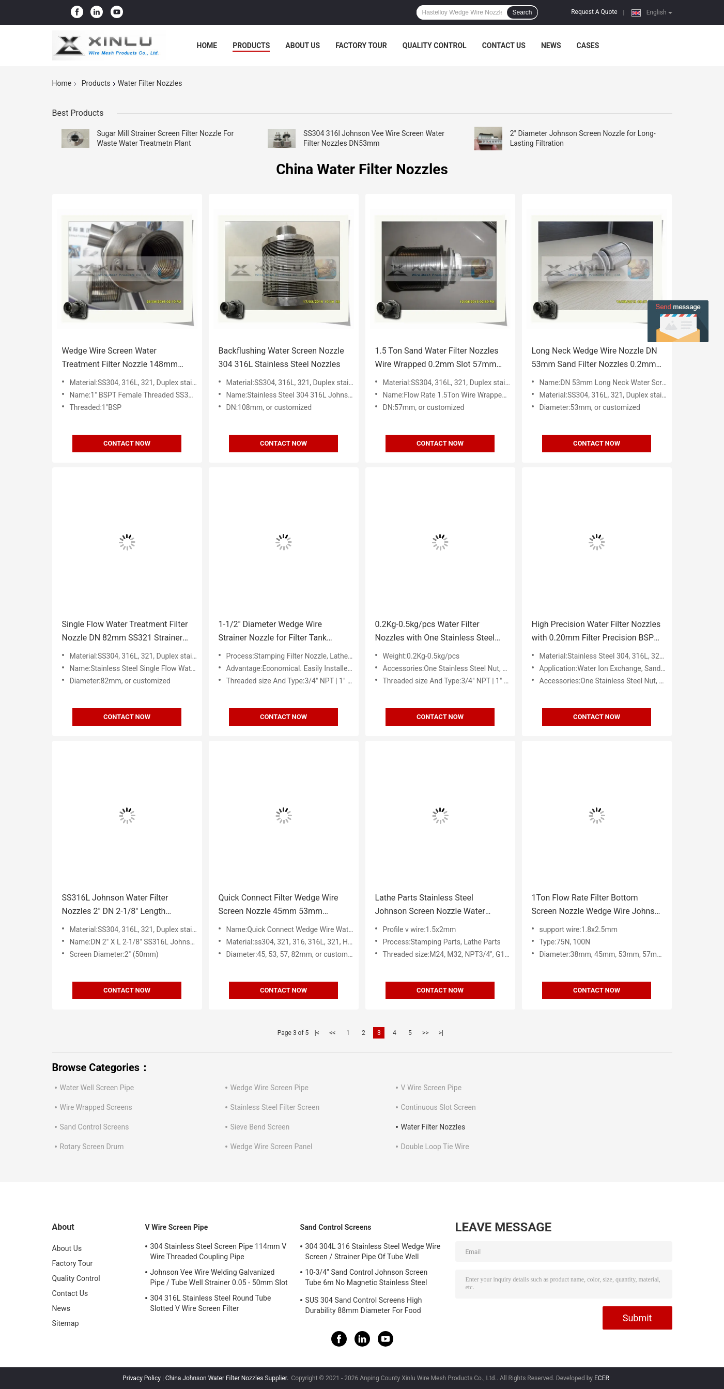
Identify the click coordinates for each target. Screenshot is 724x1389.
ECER (601, 1378)
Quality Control (435, 45)
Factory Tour (361, 45)
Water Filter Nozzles (433, 1127)
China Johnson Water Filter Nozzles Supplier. (227, 1378)
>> (425, 1032)
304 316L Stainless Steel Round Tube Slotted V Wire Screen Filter (210, 1303)
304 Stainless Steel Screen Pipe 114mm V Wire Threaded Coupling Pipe (218, 1251)
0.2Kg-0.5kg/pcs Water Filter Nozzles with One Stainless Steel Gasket (435, 632)
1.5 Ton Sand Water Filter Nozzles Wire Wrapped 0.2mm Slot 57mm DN (437, 358)
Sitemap (65, 1323)
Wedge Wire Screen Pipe (269, 1087)
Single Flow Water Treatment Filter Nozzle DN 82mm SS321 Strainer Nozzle (125, 632)
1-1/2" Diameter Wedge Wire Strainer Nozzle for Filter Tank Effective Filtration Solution (273, 632)
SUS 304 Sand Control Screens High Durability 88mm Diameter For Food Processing (363, 1307)
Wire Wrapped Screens (96, 1107)
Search (522, 12)
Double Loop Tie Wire (435, 1146)
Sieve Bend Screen (260, 1127)
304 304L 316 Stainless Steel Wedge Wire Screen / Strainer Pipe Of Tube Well (373, 1251)
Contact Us (504, 45)
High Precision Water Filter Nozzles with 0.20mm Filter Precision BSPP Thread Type (596, 632)
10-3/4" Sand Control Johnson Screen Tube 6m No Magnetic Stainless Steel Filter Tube (366, 1279)
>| (441, 1032)
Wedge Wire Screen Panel (271, 1146)
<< (332, 1032)
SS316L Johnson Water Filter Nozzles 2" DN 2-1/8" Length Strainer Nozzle (115, 905)
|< (317, 1032)
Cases (588, 45)
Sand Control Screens (94, 1127)
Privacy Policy (141, 1378)
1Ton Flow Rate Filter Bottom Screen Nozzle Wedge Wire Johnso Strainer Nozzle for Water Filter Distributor (595, 905)
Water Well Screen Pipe (97, 1087)
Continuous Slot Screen (438, 1107)
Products (251, 45)
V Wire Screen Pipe (431, 1087)
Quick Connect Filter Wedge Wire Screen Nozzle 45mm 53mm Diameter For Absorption (278, 905)
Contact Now (126, 443)
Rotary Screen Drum (92, 1146)
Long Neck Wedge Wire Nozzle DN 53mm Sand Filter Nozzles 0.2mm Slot (594, 358)
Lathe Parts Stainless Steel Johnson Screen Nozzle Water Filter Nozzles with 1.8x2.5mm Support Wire (430, 905)
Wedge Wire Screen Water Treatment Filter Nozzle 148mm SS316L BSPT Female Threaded (120, 358)
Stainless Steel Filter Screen (275, 1107)
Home (207, 45)
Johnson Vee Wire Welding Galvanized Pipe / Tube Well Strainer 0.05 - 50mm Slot (219, 1277)
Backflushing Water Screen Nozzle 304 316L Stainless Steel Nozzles (281, 357)
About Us (302, 45)
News (551, 45)
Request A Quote (594, 12)
